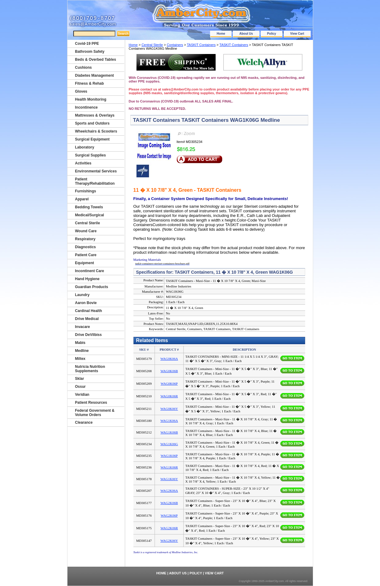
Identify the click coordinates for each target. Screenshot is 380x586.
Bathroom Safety (90, 51)
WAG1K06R (169, 467)
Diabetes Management (94, 75)
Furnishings (85, 191)
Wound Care (86, 231)
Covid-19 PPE (87, 43)
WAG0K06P (169, 383)
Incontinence (86, 107)
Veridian (82, 394)
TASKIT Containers (201, 45)
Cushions (83, 67)
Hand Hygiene (87, 279)
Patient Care (86, 255)
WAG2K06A (169, 490)
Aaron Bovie (86, 303)
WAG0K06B (169, 371)
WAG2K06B (169, 503)
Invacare (82, 327)
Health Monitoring (90, 99)
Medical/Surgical (89, 215)
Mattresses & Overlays (95, 115)
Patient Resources (91, 402)
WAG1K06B (169, 432)
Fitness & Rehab (89, 83)
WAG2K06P (169, 515)
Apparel (82, 199)
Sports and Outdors (92, 123)
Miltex (80, 359)
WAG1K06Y (169, 479)
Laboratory (84, 147)
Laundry (82, 295)
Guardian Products (91, 287)
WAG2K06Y (169, 540)
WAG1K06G (169, 444)
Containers (175, 45)
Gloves (81, 91)
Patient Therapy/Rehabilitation (95, 181)
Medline (82, 351)
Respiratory (85, 239)
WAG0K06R (169, 396)
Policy (271, 33)
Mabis (80, 343)
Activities (83, 163)
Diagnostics (85, 247)
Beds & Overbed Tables (95, 59)
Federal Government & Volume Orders (95, 412)
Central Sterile (152, 45)
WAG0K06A (169, 358)
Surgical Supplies (90, 155)
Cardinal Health (88, 311)
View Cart (297, 33)
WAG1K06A (169, 420)
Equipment (84, 263)
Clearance (84, 422)
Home (221, 33)
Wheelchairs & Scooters (96, 131)
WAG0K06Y (169, 409)
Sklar (79, 378)
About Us (246, 33)
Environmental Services (96, 171)
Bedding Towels (89, 207)
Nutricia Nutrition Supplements (90, 368)
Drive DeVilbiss (88, 335)
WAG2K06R (169, 528)
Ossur (80, 386)
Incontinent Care (89, 271)
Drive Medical (87, 319)
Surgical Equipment (92, 139)
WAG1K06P (169, 455)
